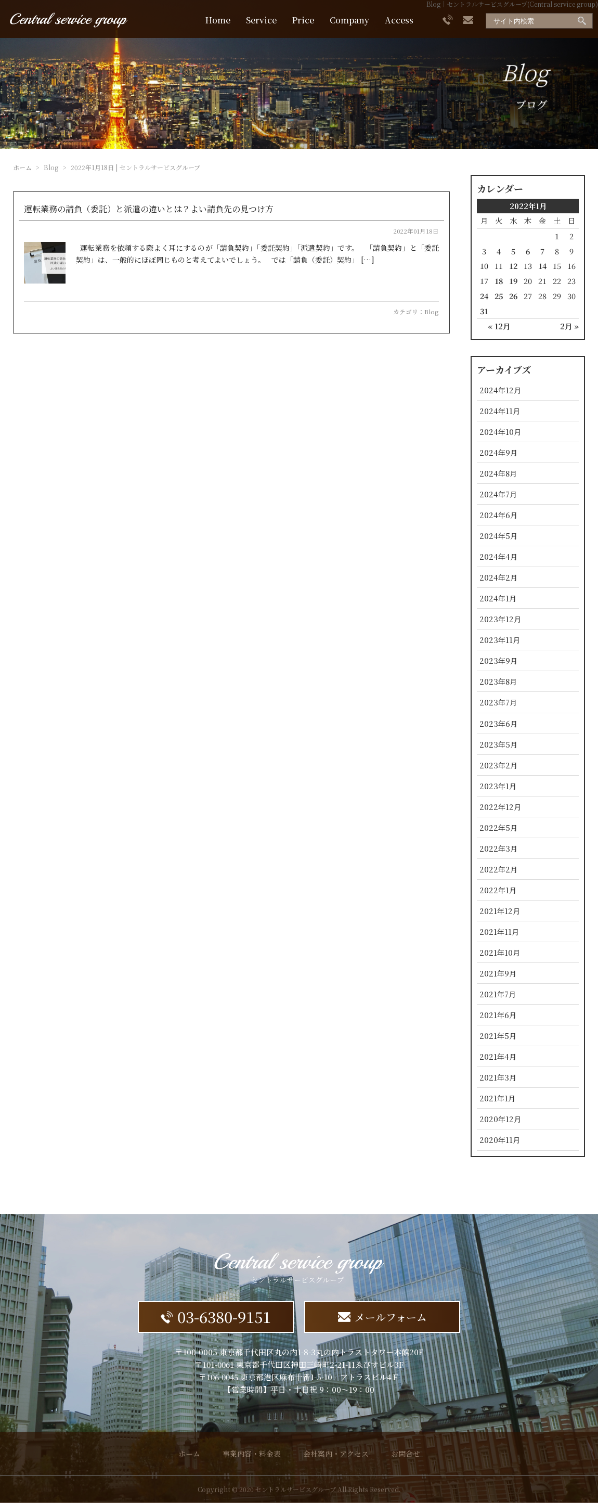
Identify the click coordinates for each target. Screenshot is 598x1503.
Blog (431, 311)
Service (261, 20)
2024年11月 (499, 410)
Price (303, 20)
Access (399, 20)
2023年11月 (499, 639)
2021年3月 (497, 1077)
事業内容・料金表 (252, 1453)
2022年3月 (498, 848)
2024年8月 (498, 473)
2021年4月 (497, 1056)
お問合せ (405, 1453)
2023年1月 (497, 785)
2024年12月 (500, 389)
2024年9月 (498, 452)
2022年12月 (500, 806)
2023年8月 (498, 681)
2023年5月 (498, 744)
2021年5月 (497, 1035)
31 (484, 310)
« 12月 (499, 325)
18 (499, 280)
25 (499, 295)
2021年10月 (499, 952)
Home (217, 20)
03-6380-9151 (216, 1316)
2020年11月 (499, 1139)
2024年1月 (497, 598)
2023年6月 (498, 723)
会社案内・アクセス (336, 1453)
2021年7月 (497, 993)
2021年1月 (497, 1098)
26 (513, 295)
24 (484, 295)
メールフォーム (382, 1317)
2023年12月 (500, 618)
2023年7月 (498, 702)
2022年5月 (498, 827)
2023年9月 (498, 660)
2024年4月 (498, 556)
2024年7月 (498, 494)
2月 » (569, 325)
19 (513, 280)
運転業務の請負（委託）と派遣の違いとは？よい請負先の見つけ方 (149, 209)
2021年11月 (499, 931)
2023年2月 (498, 765)
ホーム (22, 167)
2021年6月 (497, 1014)
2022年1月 (497, 889)
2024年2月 (498, 577)
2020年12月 (500, 1118)
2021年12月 (499, 910)
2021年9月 (497, 973)
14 (542, 265)
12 (513, 265)
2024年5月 (498, 535)
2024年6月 (498, 514)
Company (349, 20)
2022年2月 (498, 869)
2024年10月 (500, 431)
